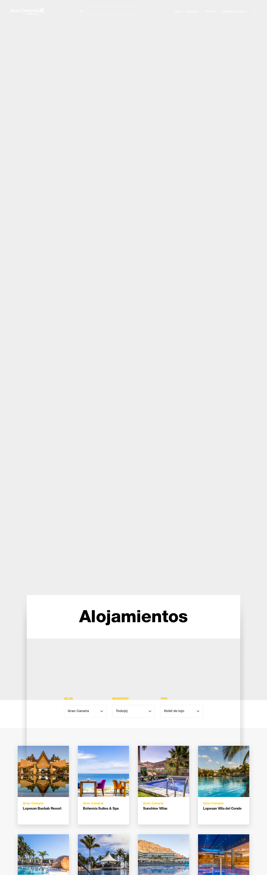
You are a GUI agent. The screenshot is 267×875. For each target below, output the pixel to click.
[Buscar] (111, 11)
